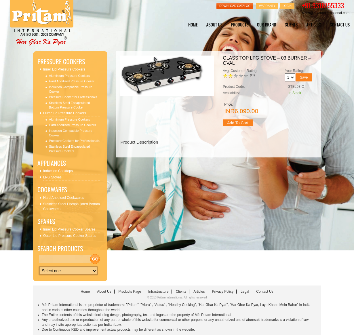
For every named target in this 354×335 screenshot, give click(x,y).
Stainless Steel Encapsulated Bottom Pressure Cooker (69, 105)
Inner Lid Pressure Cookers (64, 69)
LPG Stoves (52, 177)
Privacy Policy (222, 292)
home (193, 24)
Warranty (267, 5)
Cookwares (52, 189)
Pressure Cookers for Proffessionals (74, 140)
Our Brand (266, 24)
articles (313, 24)
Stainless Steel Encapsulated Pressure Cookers (69, 149)
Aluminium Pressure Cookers (69, 75)
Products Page (129, 292)
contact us (340, 24)
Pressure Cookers (61, 61)
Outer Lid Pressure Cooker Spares (69, 236)
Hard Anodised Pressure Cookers (72, 125)
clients (291, 24)
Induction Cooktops (58, 171)
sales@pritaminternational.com (325, 13)
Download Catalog (234, 5)
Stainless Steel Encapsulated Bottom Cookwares (71, 206)
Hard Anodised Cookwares (63, 198)
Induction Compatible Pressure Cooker (70, 89)
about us (214, 24)
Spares (46, 221)
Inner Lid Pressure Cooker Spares (69, 229)
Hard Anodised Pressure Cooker (71, 81)
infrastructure (158, 292)
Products (239, 24)
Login (287, 5)
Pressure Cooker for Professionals (73, 97)
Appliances (51, 163)
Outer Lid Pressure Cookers (64, 113)
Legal (245, 292)
